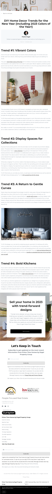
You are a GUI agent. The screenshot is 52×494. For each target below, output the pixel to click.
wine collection (18, 150)
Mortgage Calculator (6, 439)
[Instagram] (8, 406)
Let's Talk (4, 436)
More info (16, 488)
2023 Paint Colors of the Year (14, 61)
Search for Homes (6, 419)
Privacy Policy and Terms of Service (33, 375)
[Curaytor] (8, 414)
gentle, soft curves (32, 196)
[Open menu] (50, 3)
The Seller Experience (6, 434)
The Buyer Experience (6, 432)
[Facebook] (2, 406)
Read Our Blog (5, 429)
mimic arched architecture (44, 250)
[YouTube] (5, 406)
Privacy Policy (26, 477)
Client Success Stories (6, 424)
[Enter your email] (27, 359)
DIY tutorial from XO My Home (31, 175)
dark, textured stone (27, 273)
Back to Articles (7, 13)
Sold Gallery (4, 441)
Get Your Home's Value (7, 427)
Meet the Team (5, 422)
